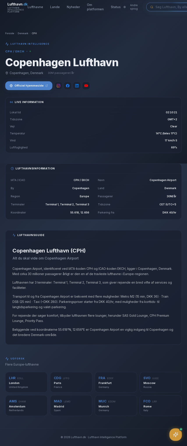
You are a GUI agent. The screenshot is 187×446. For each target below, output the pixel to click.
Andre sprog (130, 7)
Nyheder (73, 7)
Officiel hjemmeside (29, 85)
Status (116, 7)
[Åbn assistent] (175, 434)
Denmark (23, 33)
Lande (55, 7)
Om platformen (95, 7)
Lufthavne (35, 7)
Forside (9, 33)
